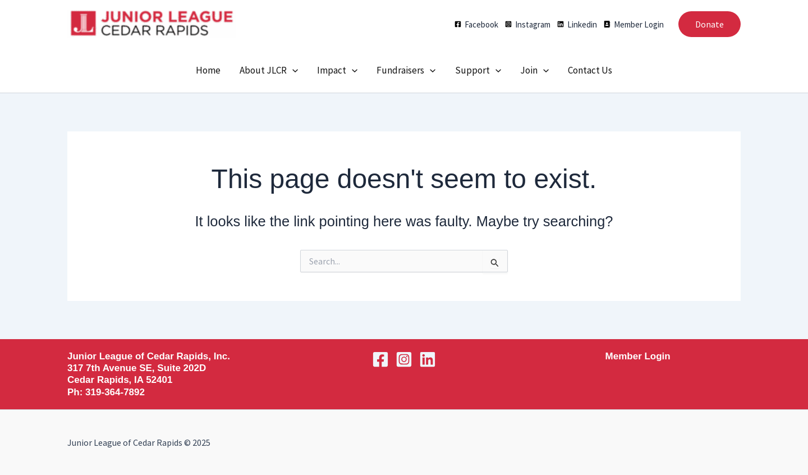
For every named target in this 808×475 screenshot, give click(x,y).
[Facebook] (476, 24)
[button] (709, 24)
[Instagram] (528, 24)
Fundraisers (406, 70)
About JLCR (269, 70)
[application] (292, 70)
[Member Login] (633, 24)
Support (478, 70)
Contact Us (590, 70)
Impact (337, 70)
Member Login (638, 356)
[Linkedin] (577, 24)
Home (208, 70)
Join (534, 70)
